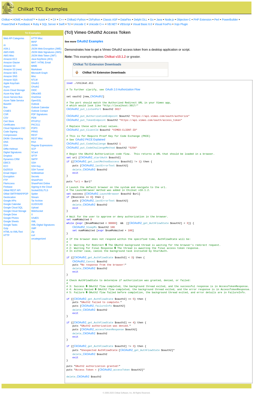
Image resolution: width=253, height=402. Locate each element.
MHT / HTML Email (41, 62)
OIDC (34, 90)
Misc (33, 76)
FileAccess (9, 183)
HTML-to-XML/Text (13, 231)
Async (6, 86)
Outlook (35, 104)
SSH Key (36, 166)
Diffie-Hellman (10, 149)
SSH (33, 162)
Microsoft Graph (39, 73)
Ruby (36, 24)
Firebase (7, 187)
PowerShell (8, 24)
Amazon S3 (9, 66)
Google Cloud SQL (13, 207)
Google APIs (9, 200)
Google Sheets (11, 221)
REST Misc (37, 138)
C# (54, 19)
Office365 (36, 93)
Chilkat (6, 19)
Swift (61, 24)
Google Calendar (12, 204)
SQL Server (49, 24)
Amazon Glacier (11, 62)
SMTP (34, 159)
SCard (34, 152)
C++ (61, 19)
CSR (5, 114)
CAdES (7, 111)
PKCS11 (35, 124)
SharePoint (37, 180)
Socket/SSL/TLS (39, 190)
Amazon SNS (10, 76)
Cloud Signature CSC (14, 128)
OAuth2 (35, 86)
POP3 (34, 128)
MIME (34, 66)
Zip (33, 231)
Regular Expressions (42, 145)
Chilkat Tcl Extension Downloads (104, 72)
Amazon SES (10, 73)
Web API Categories (13, 38)
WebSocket (37, 211)
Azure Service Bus (12, 97)
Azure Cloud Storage (14, 90)
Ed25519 (8, 169)
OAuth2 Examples (90, 41)
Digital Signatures (12, 152)
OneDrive (36, 97)
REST (34, 135)
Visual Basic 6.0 (142, 24)
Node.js (169, 19)
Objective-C (184, 19)
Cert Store (8, 121)
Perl (216, 19)
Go (152, 19)
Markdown (36, 69)
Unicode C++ (96, 24)
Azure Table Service (13, 100)
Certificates (9, 124)
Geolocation (9, 197)
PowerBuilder (230, 19)
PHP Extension (202, 19)
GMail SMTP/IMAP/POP (15, 193)
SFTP (34, 155)
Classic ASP (110, 19)
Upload (35, 207)
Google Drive (10, 214)
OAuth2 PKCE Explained (90, 139)
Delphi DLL (140, 19)
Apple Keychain (11, 83)
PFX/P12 (36, 121)
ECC (5, 166)
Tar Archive (37, 200)
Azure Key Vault (11, 93)
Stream (35, 197)
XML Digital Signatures (43, 225)
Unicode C (79, 24)
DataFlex (125, 19)
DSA (5, 145)
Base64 (7, 104)
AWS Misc (8, 55)
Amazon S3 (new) (12, 69)
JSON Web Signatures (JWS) (46, 52)
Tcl (69, 24)
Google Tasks (10, 225)
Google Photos (11, 218)
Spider (34, 193)
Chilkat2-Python (76, 19)
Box (5, 107)
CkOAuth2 (96, 96)
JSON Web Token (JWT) (43, 55)
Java (159, 19)
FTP (5, 180)
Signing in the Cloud (41, 187)
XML (33, 221)
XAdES (35, 218)
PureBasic (24, 24)
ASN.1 (6, 48)
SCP (33, 149)
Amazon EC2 (10, 59)
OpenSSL (36, 100)
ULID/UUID (37, 204)
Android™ (29, 19)
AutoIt (41, 19)
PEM (33, 117)
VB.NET (112, 24)
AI (4, 45)
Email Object (10, 173)
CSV (5, 117)
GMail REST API (11, 190)
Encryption (8, 176)
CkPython (94, 19)
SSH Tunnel (37, 169)
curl (33, 235)
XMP (33, 228)
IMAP (34, 41)
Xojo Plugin (181, 24)
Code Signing (10, 131)
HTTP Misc (37, 38)
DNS (5, 142)
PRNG (34, 131)
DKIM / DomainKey (13, 138)
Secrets (35, 176)
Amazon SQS (10, 79)
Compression (10, 135)
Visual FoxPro (163, 24)
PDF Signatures (39, 114)
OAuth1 (35, 83)
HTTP (6, 235)
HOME (16, 19)
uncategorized (38, 238)
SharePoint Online (40, 183)
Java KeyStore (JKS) (42, 59)
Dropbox (7, 155)
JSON (34, 45)
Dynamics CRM (11, 159)
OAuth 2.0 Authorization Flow (122, 89)
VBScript (125, 24)
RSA (33, 142)
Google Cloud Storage (14, 211)
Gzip (5, 228)
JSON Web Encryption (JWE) (46, 48)
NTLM (34, 79)
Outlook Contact (39, 111)
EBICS (6, 162)
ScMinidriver (37, 173)
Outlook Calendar (40, 107)
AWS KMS (8, 52)
